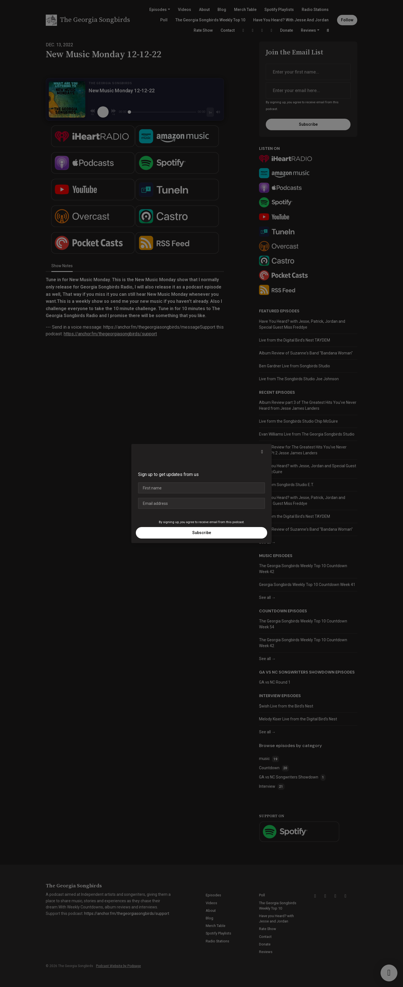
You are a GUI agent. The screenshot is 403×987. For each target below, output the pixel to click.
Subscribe (201, 532)
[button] (262, 451)
